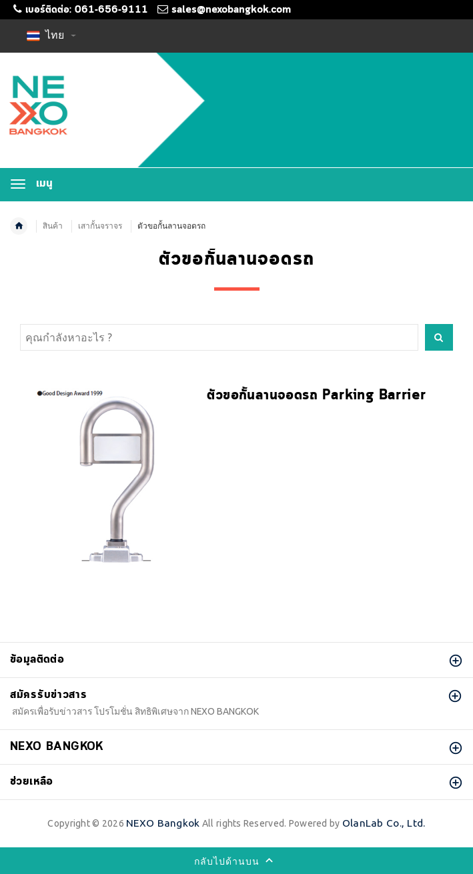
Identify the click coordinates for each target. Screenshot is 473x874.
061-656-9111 (111, 10)
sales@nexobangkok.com (231, 10)
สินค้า (53, 225)
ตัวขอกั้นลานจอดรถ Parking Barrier (316, 395)
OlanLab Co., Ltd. (384, 823)
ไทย (51, 35)
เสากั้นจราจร (100, 225)
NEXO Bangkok (162, 823)
